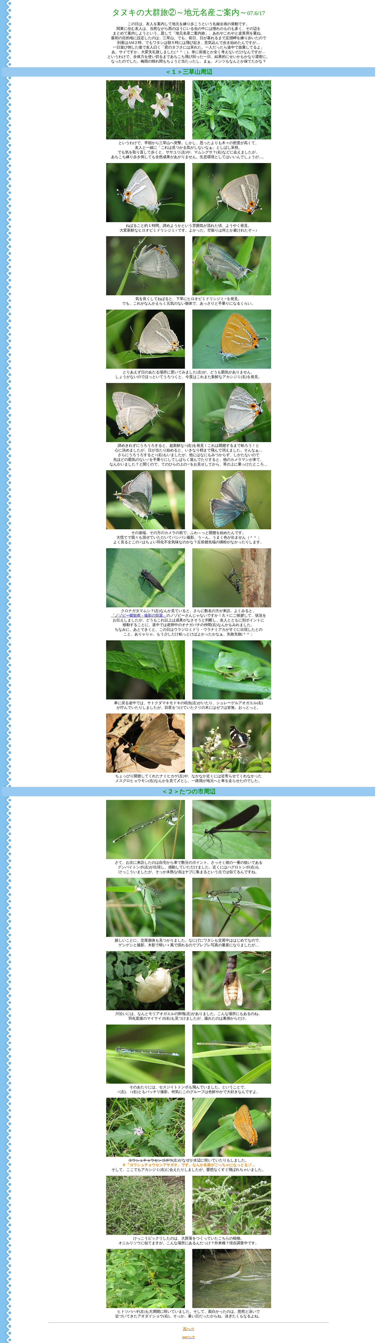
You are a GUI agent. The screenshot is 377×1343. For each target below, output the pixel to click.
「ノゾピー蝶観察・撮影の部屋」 (138, 615)
